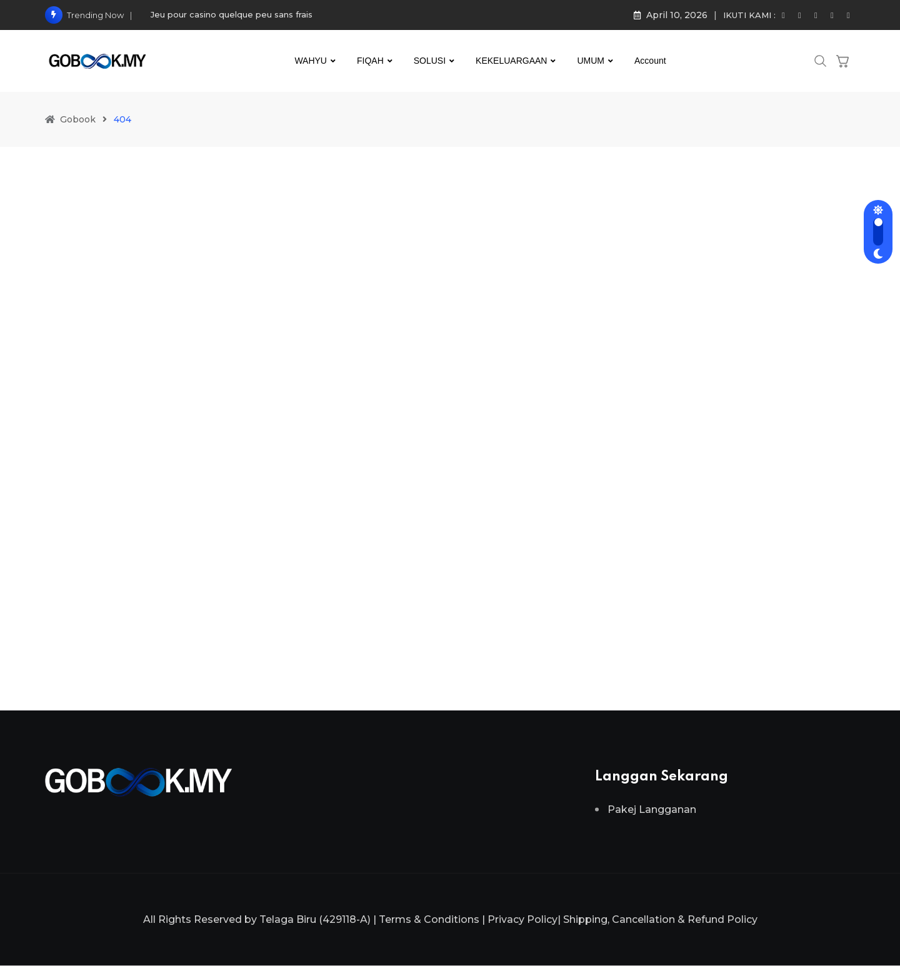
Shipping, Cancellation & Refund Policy (660, 919)
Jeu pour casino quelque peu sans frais (231, 14)
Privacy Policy (523, 919)
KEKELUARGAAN (511, 61)
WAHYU (310, 61)
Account (650, 61)
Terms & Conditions (429, 919)
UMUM (590, 61)
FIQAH (370, 61)
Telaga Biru (287, 919)
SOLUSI (430, 61)
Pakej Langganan (652, 809)
